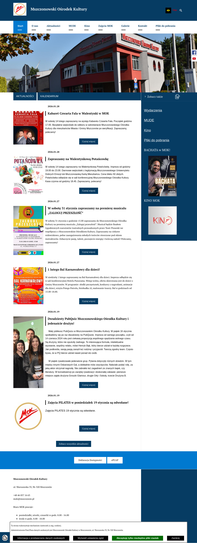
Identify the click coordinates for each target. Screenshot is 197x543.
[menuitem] (20, 27)
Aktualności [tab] (25, 96)
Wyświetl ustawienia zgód (90, 538)
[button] (168, 10)
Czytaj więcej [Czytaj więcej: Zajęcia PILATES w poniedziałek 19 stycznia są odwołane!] (88, 428)
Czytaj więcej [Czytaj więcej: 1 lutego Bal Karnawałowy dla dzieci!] (88, 301)
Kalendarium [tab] (49, 96)
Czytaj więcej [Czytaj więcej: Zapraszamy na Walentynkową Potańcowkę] (88, 190)
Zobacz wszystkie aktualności (73, 443)
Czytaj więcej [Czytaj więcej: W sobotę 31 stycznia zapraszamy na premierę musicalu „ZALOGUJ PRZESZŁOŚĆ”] (88, 251)
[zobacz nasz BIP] (174, 10)
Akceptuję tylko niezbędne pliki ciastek (138, 538)
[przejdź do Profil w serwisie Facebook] (194, 52)
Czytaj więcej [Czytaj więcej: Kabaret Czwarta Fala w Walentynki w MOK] (88, 141)
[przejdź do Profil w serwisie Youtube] (194, 58)
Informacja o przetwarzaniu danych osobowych (41, 538)
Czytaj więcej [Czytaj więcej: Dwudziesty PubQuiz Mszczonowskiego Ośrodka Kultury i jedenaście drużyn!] (88, 384)
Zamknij (176, 538)
